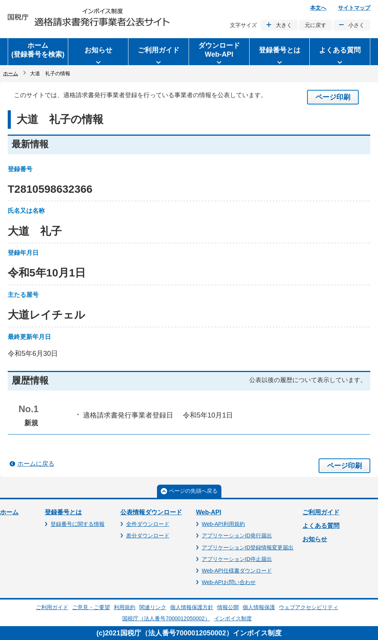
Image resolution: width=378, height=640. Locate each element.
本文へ (318, 8)
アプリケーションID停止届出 (237, 559)
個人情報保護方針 (191, 607)
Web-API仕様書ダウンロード (237, 571)
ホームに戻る (35, 463)
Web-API (208, 512)
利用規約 (124, 607)
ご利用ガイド (320, 512)
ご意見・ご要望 (91, 607)
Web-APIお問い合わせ (229, 582)
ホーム (10, 73)
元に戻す (315, 25)
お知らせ (314, 539)
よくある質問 (320, 525)
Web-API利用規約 (223, 524)
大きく (284, 25)
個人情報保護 (259, 607)
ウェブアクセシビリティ (308, 607)
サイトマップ (354, 8)
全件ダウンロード (147, 524)
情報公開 (228, 607)
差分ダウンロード (147, 535)
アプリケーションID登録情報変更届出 (248, 547)
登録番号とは (63, 512)
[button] (98, 51)
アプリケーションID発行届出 (237, 535)
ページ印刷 (333, 97)
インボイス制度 (233, 618)
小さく (356, 25)
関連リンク (152, 607)
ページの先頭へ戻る (193, 491)
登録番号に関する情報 (78, 524)
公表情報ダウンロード (151, 512)
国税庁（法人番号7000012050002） (166, 618)
